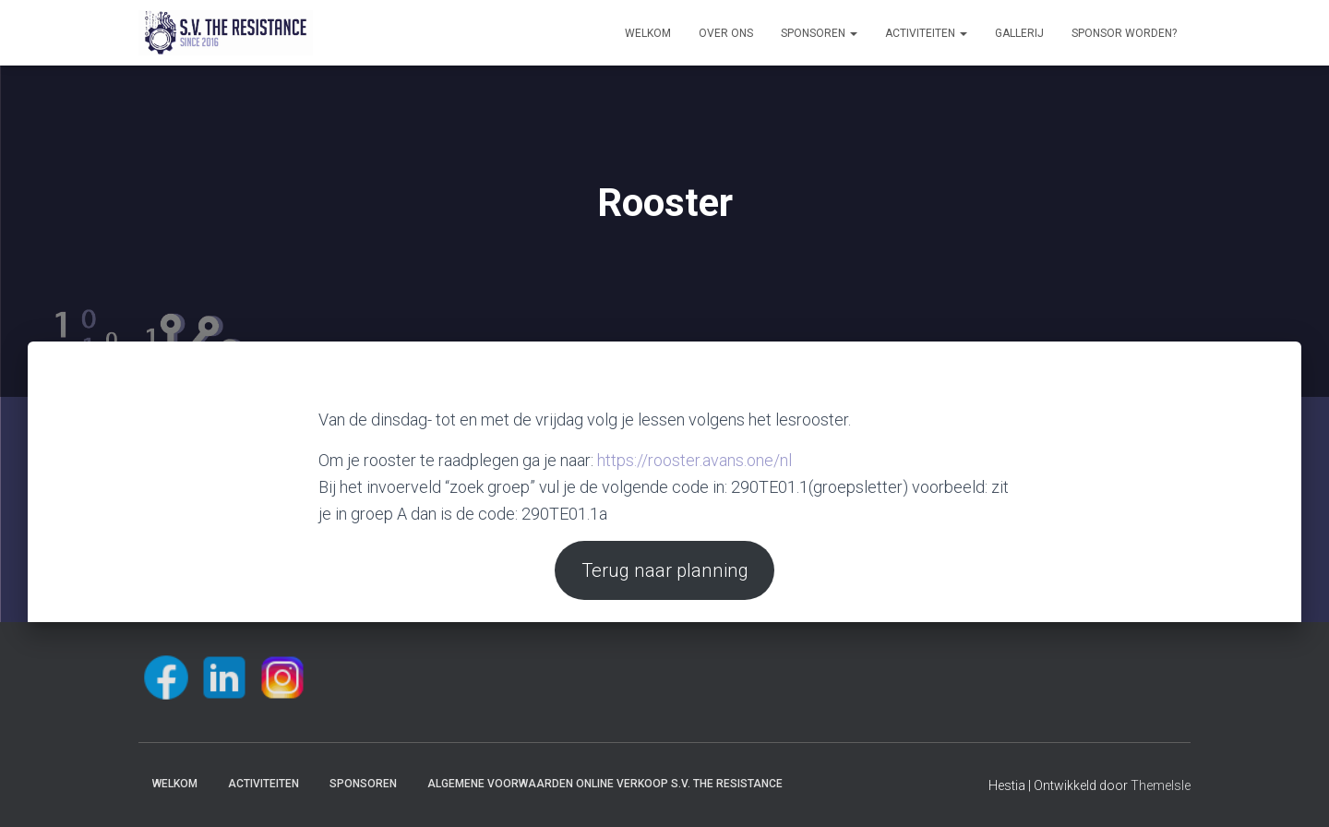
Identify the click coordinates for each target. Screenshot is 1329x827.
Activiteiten (926, 33)
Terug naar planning (664, 570)
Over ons (726, 33)
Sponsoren (819, 33)
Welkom (648, 33)
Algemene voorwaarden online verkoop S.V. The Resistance (605, 783)
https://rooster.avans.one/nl (694, 460)
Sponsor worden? (1124, 33)
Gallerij (1019, 33)
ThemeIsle (1161, 785)
